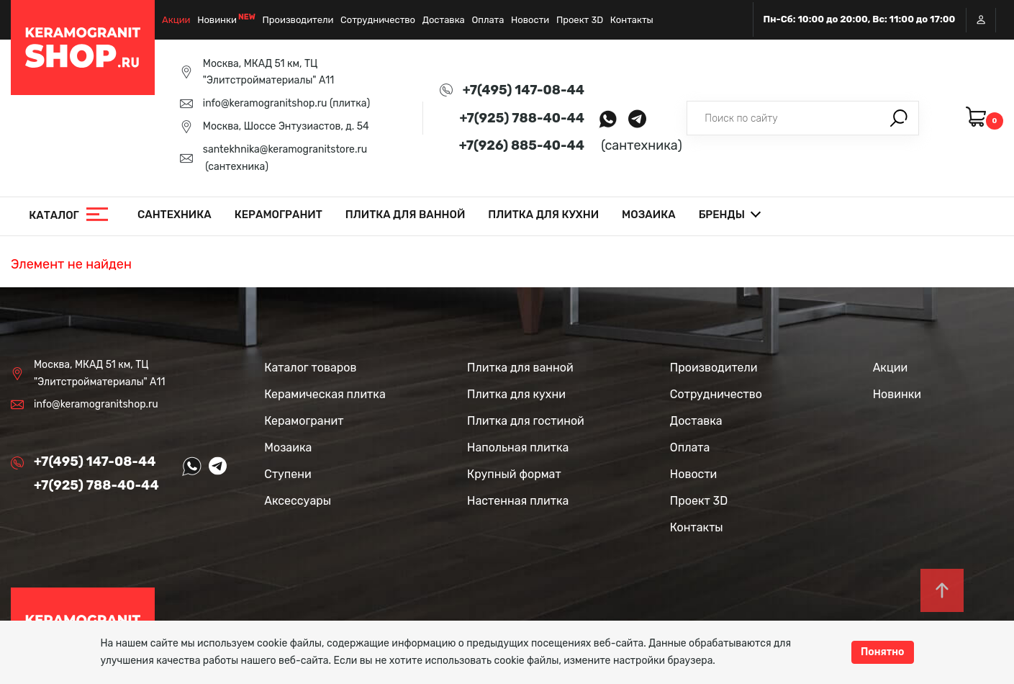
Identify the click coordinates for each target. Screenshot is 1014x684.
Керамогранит (278, 214)
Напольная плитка (518, 447)
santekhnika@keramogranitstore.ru (285, 149)
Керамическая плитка (324, 394)
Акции (176, 19)
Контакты (631, 19)
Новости (530, 19)
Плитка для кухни (543, 214)
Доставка (443, 19)
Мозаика (649, 214)
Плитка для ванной (405, 214)
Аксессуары (297, 501)
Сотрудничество (377, 19)
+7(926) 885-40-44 (521, 145)
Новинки (217, 19)
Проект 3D (579, 19)
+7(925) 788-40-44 (521, 118)
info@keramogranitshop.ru (265, 103)
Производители (298, 19)
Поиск (898, 118)
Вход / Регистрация (981, 19)
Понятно (883, 652)
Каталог (54, 215)
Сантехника (174, 214)
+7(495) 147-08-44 (523, 90)
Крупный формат (514, 474)
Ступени (288, 474)
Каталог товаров (310, 367)
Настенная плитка (518, 501)
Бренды (722, 214)
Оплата (487, 19)
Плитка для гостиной (525, 421)
